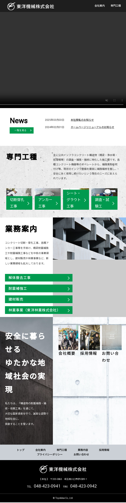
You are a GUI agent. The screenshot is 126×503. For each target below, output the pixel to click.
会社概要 (67, 354)
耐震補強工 (18, 289)
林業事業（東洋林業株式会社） (34, 310)
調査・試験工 (102, 203)
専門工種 (116, 5)
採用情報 (88, 354)
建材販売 (16, 299)
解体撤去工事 (20, 278)
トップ (20, 450)
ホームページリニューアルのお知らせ (92, 127)
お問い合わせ (81, 455)
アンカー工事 (45, 203)
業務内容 (83, 450)
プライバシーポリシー (50, 455)
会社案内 (99, 5)
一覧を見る (20, 130)
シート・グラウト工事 (74, 199)
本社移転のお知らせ (82, 119)
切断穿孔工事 (17, 203)
